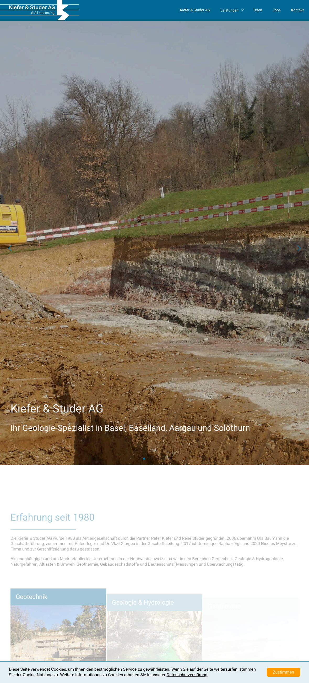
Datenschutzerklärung (186, 674)
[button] (10, 248)
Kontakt (297, 10)
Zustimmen (283, 672)
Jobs (277, 10)
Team (257, 10)
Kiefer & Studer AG (195, 10)
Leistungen (229, 10)
